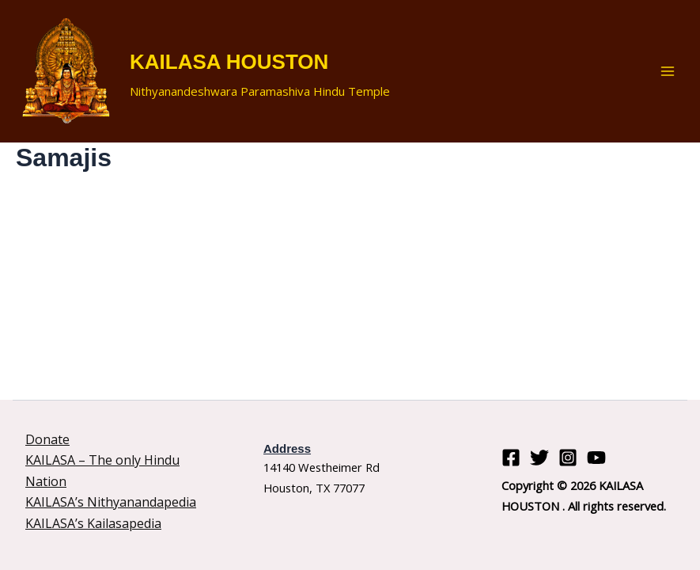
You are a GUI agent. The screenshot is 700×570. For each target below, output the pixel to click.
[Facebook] (510, 457)
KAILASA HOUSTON (229, 62)
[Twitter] (539, 457)
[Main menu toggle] (667, 70)
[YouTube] (596, 457)
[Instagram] (567, 457)
